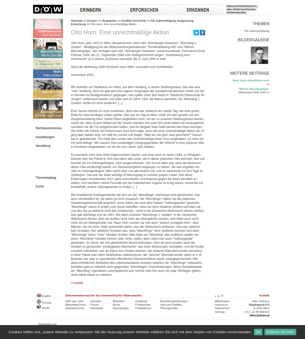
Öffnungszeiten (169, 308)
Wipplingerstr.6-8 (259, 304)
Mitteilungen (222, 301)
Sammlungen (121, 308)
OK (258, 332)
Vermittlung (43, 146)
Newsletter (96, 308)
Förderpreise (143, 304)
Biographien (109, 20)
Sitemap (220, 311)
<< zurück (77, 283)
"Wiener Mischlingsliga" (253, 88)
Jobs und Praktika (171, 304)
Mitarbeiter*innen (75, 304)
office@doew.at (259, 315)
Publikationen (143, 308)
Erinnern (92, 20)
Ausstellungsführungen (174, 301)
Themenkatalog (46, 177)
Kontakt (264, 295)
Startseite (76, 20)
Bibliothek (119, 301)
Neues (43, 307)
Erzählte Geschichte (134, 20)
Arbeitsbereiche (74, 308)
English (44, 295)
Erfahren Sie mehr (280, 332)
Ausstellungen (45, 137)
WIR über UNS (74, 301)
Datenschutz (222, 308)
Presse (94, 304)
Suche (40, 186)
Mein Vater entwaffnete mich (251, 80)
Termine (44, 302)
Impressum (221, 304)
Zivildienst (141, 301)
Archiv (116, 304)
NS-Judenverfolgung (257, 30)
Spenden (95, 301)
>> (268, 84)
